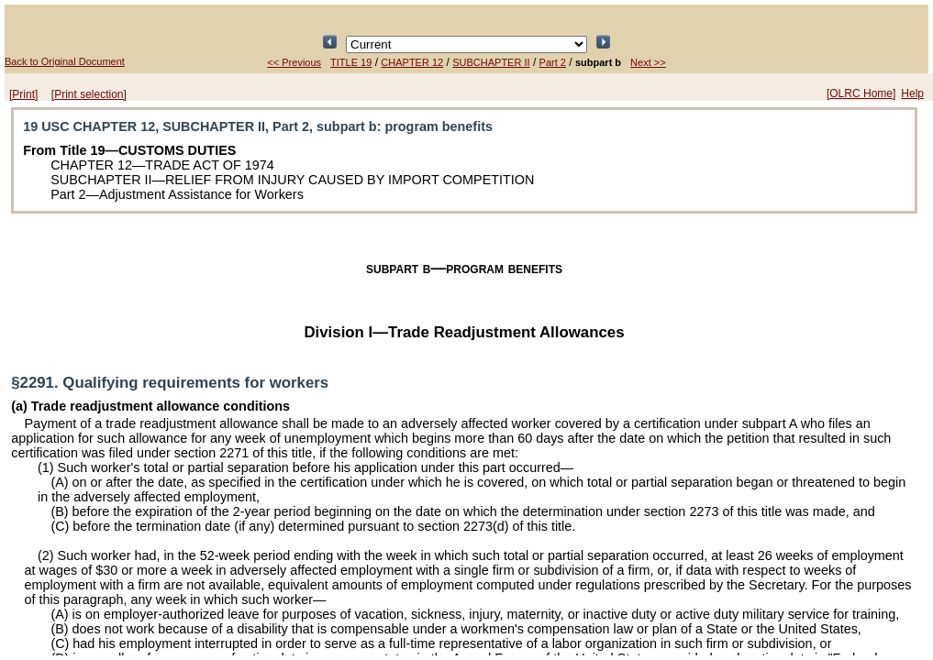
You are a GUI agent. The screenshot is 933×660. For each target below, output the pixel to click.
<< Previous (294, 62)
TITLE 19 (351, 62)
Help (912, 93)
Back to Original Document (65, 61)
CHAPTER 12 (412, 62)
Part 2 (552, 62)
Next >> (648, 62)
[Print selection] (89, 94)
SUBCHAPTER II (490, 62)
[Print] (23, 94)
